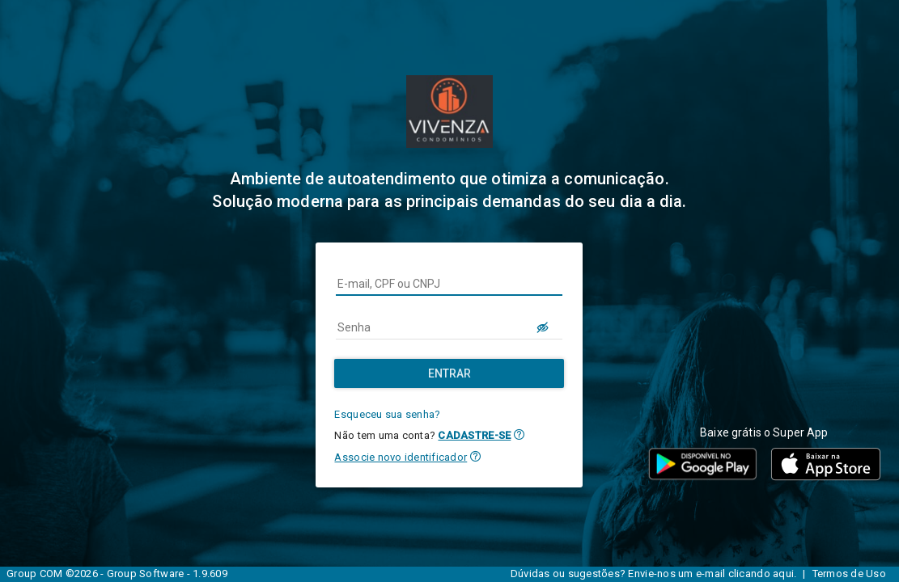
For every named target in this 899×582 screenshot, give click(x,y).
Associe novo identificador (400, 457)
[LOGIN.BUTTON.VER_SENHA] (543, 327)
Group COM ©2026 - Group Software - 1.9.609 (116, 573)
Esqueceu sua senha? (387, 414)
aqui (783, 573)
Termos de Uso (849, 573)
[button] (519, 434)
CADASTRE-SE (474, 435)
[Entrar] (449, 373)
